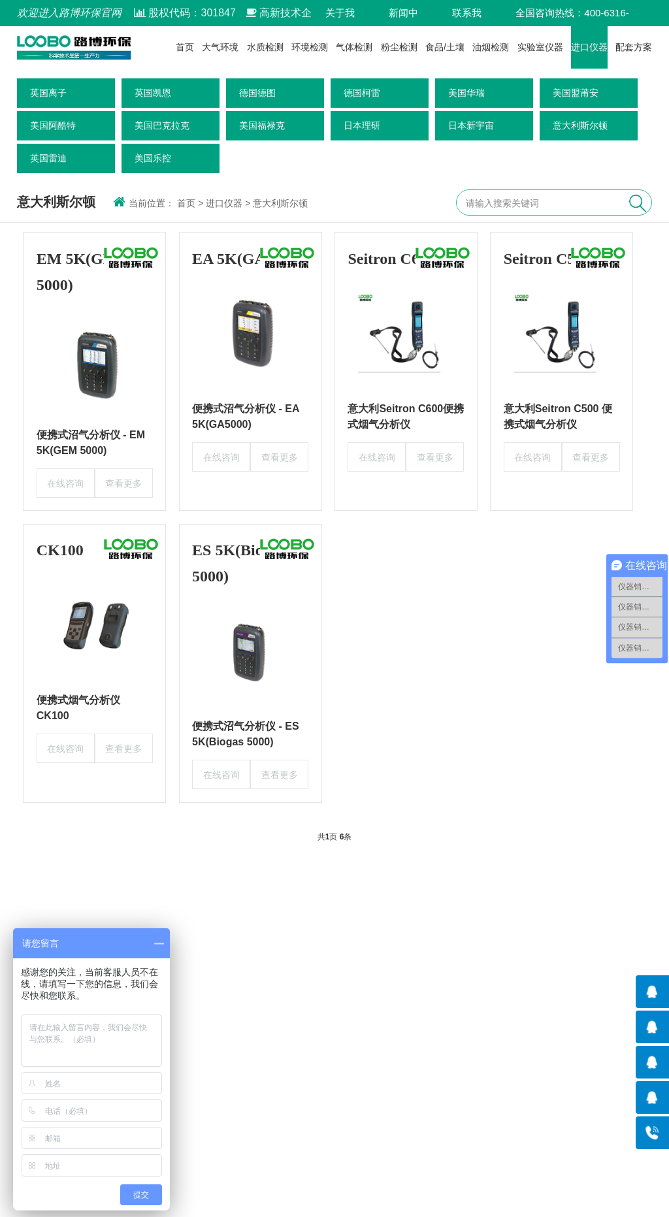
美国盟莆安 (575, 93)
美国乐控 (153, 158)
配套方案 (633, 47)
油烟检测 (490, 47)
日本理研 (362, 125)
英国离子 (48, 93)
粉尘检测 (399, 47)
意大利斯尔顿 (580, 125)
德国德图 (257, 93)
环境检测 (309, 47)
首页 (185, 47)
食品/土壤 (445, 47)
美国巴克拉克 (162, 125)
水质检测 (265, 47)
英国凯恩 (153, 93)
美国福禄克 (262, 125)
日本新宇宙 (471, 125)
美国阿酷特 (53, 125)
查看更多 (123, 483)
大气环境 (220, 47)
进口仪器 (589, 47)
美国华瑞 (466, 93)
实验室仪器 (540, 47)
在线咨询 (65, 483)
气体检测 (354, 47)
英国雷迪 (48, 158)
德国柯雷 (362, 93)
